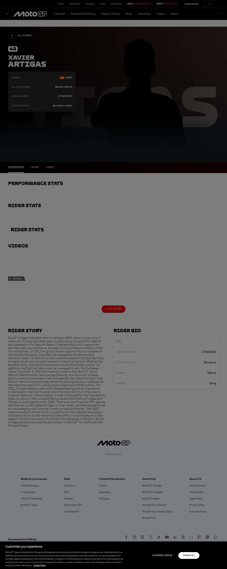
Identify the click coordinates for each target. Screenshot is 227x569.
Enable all (189, 555)
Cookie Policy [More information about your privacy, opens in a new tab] (39, 565)
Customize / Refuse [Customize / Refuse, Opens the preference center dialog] (162, 555)
